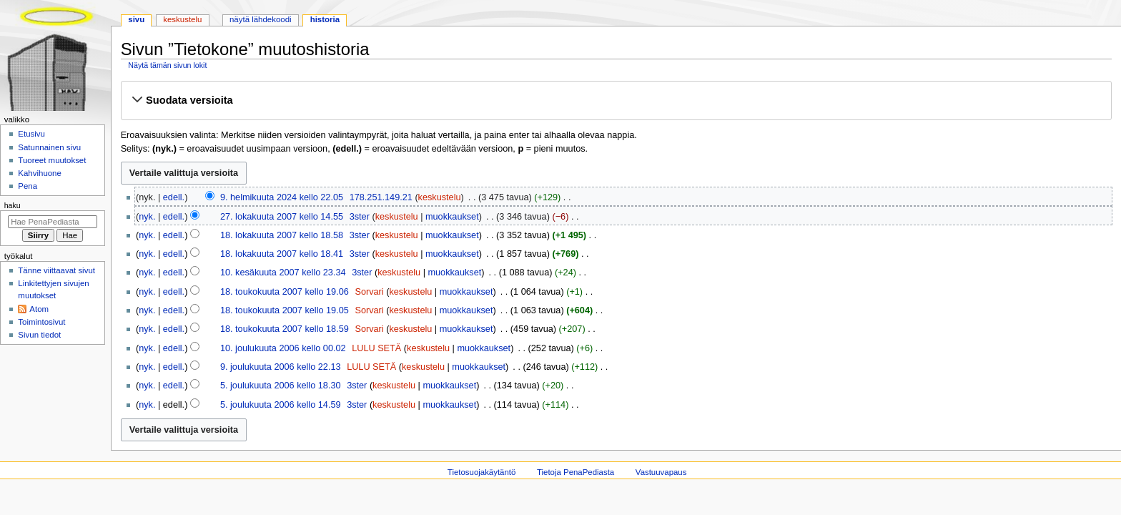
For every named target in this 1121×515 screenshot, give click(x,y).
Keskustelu (182, 19)
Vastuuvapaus (661, 472)
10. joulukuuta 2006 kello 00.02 (283, 348)
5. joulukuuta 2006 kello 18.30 (280, 386)
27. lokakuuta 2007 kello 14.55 (281, 217)
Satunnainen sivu (49, 147)
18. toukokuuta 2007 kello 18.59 (284, 329)
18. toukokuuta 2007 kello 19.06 (284, 292)
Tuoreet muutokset (52, 160)
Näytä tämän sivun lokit (167, 65)
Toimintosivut (41, 322)
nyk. (147, 217)
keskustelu (439, 197)
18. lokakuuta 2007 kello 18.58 (281, 235)
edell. (173, 197)
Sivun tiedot (39, 334)
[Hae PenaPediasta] (52, 221)
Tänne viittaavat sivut (56, 270)
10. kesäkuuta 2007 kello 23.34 (283, 273)
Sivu (136, 19)
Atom (39, 309)
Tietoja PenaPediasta (575, 472)
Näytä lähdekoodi (260, 19)
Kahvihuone (39, 173)
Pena (27, 186)
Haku (12, 205)
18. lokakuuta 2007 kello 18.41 (281, 254)
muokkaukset (452, 217)
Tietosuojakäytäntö (481, 472)
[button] (616, 100)
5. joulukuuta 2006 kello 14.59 (280, 405)
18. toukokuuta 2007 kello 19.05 (284, 310)
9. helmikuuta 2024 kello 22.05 (281, 197)
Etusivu (31, 133)
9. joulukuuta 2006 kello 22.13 (280, 367)
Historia (325, 19)
